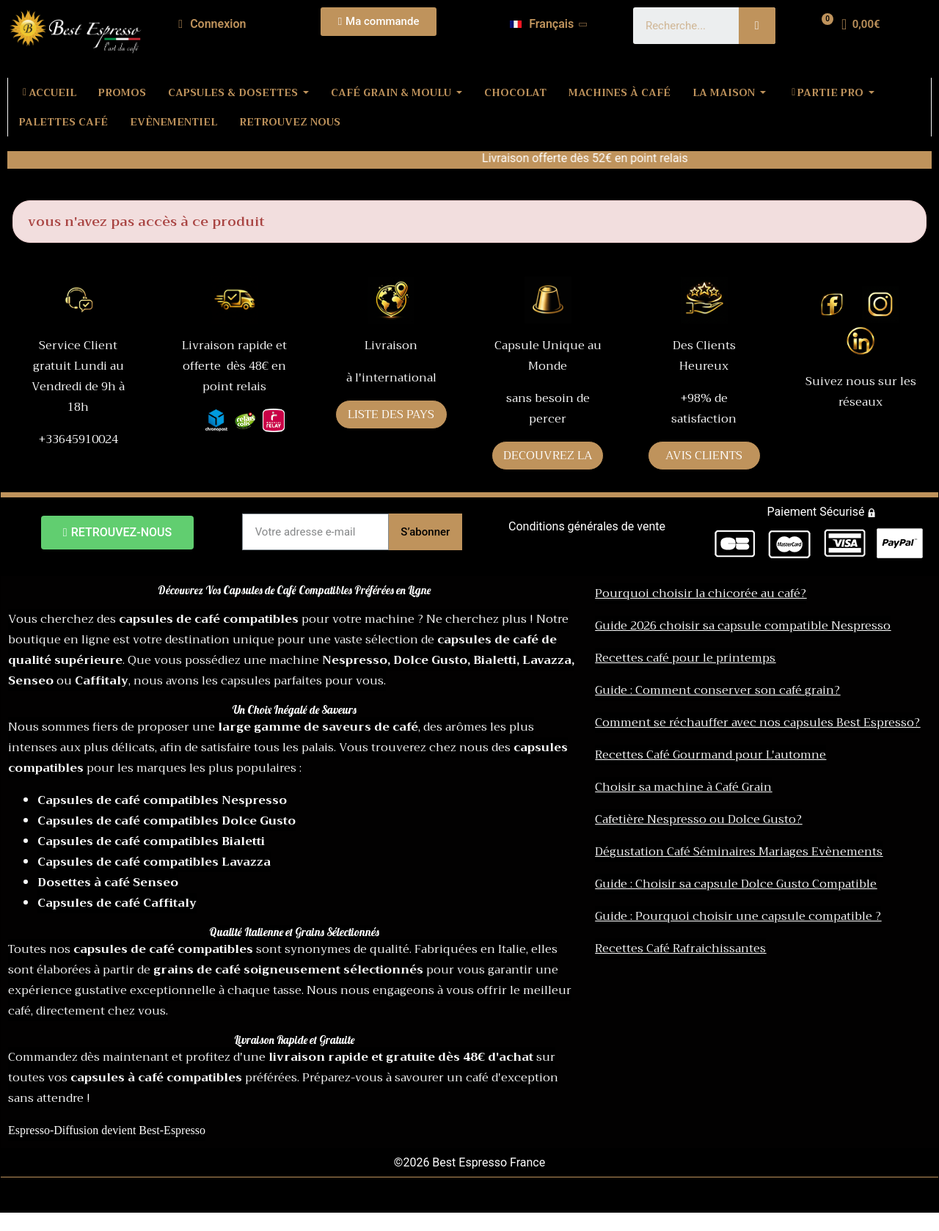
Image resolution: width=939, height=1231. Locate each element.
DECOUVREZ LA (548, 455)
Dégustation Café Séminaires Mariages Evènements (739, 851)
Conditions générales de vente (586, 526)
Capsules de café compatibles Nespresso (162, 800)
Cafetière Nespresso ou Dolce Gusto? (698, 819)
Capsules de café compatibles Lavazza (154, 862)
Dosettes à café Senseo (107, 882)
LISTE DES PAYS (391, 414)
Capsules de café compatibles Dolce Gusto (166, 821)
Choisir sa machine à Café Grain (683, 787)
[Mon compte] (212, 24)
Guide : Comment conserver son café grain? (717, 690)
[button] (379, 21)
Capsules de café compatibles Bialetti (151, 841)
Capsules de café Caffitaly (117, 903)
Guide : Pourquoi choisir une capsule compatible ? (738, 916)
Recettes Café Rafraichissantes (680, 948)
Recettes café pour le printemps (685, 658)
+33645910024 (78, 439)
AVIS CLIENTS (703, 455)
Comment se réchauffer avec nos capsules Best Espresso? (757, 722)
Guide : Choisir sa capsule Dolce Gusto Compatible (736, 884)
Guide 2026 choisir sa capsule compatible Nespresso (743, 626)
